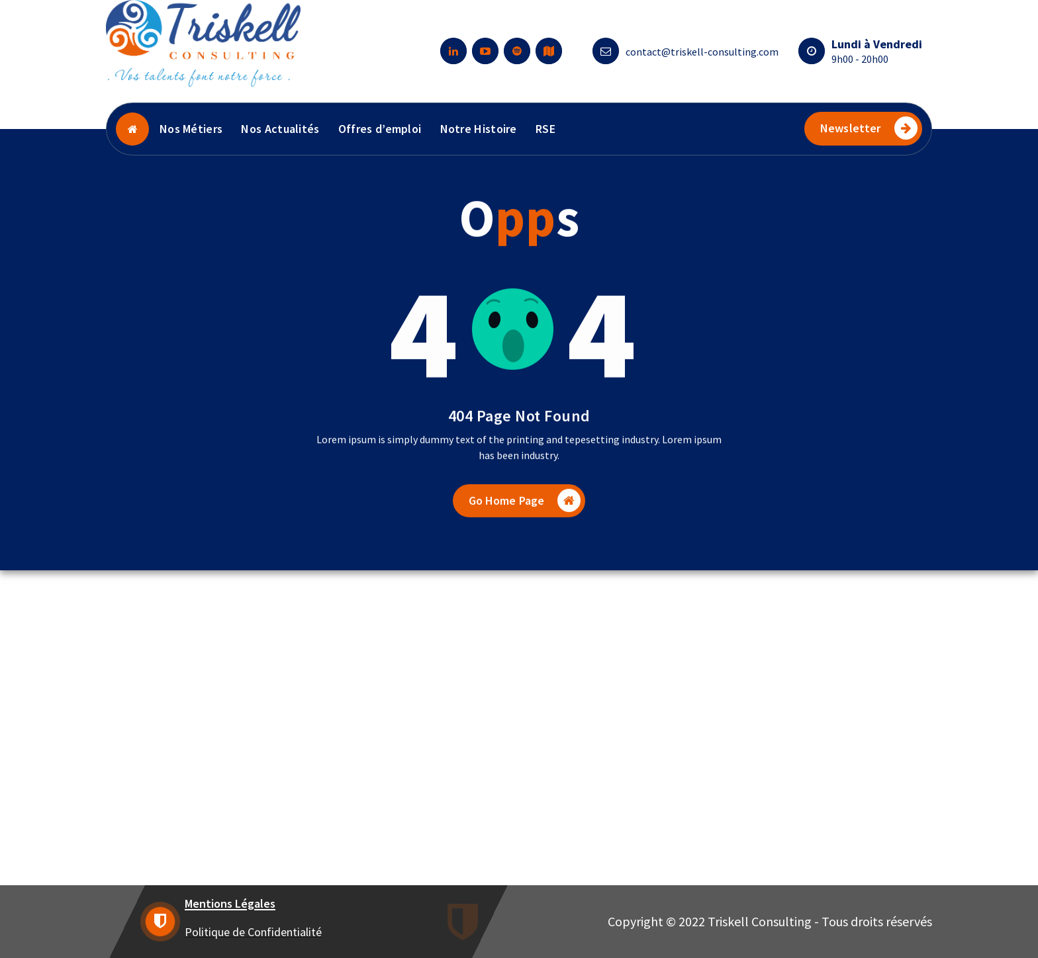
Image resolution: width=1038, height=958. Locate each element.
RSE (545, 128)
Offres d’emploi (380, 128)
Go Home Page (525, 515)
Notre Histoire (478, 128)
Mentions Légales (230, 903)
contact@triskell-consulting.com (702, 51)
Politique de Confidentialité (253, 931)
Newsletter (869, 128)
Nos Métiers (191, 128)
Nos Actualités (280, 128)
